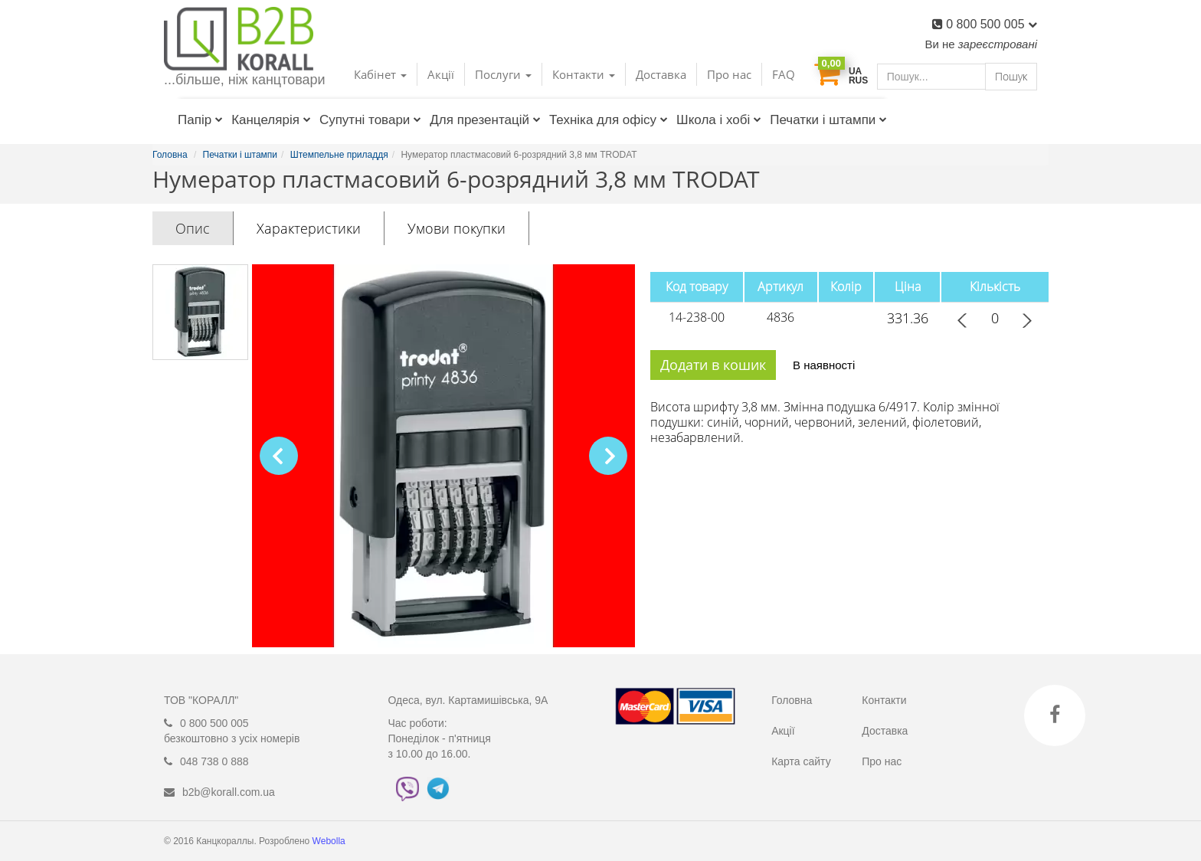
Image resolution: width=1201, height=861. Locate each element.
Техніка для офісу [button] (608, 120)
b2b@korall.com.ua (228, 792)
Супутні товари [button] (370, 120)
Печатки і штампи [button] (828, 120)
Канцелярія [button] (271, 120)
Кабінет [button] (380, 74)
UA (855, 71)
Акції (440, 74)
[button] (608, 456)
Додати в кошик (713, 364)
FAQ (783, 74)
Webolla (330, 841)
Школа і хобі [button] (718, 120)
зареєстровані (997, 44)
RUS (858, 80)
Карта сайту (801, 761)
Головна (791, 700)
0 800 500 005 (991, 24)
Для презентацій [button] (485, 120)
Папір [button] (200, 120)
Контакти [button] (583, 74)
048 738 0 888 (214, 761)
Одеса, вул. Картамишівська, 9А (468, 700)
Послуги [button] (503, 74)
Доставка (661, 74)
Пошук (1011, 76)
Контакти (884, 700)
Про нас (729, 74)
